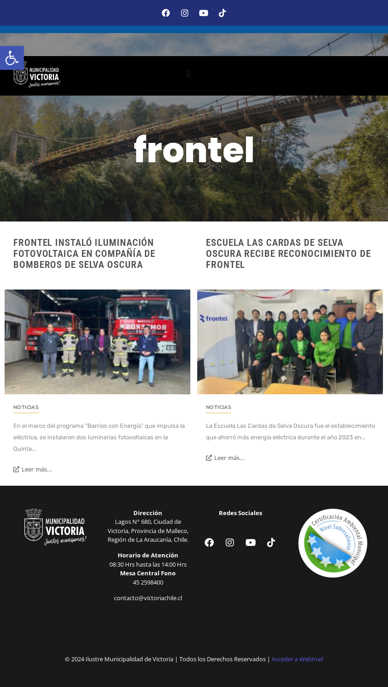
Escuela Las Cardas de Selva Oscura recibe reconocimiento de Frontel (288, 253)
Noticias (26, 407)
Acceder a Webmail (297, 659)
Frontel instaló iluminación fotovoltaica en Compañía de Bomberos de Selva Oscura (84, 253)
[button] (12, 58)
